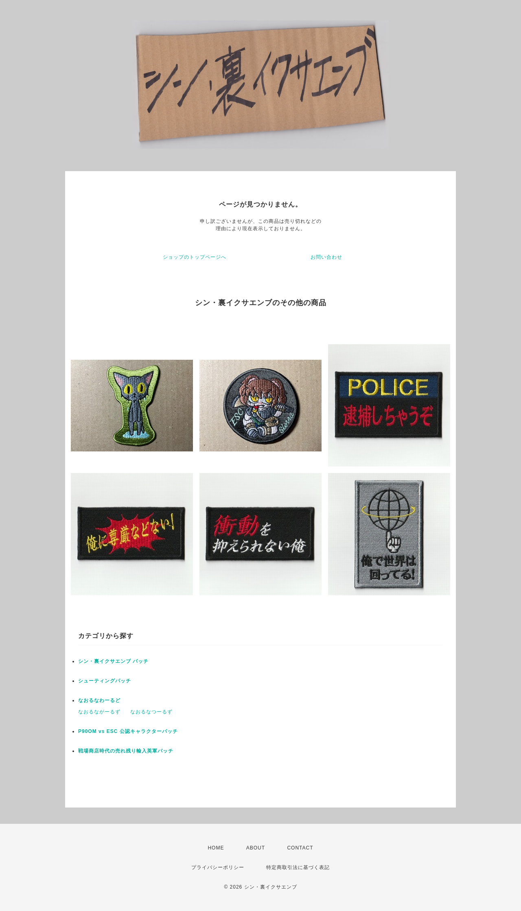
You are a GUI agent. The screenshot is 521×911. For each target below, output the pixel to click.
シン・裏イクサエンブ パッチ (113, 661)
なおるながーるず (99, 712)
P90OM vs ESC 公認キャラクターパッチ (128, 731)
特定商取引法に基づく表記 (298, 867)
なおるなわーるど (99, 700)
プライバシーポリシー (217, 867)
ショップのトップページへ (194, 257)
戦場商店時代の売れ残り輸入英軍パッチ (125, 751)
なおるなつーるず (151, 712)
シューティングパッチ (104, 681)
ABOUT (255, 848)
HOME (216, 848)
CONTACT (300, 848)
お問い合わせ (326, 257)
